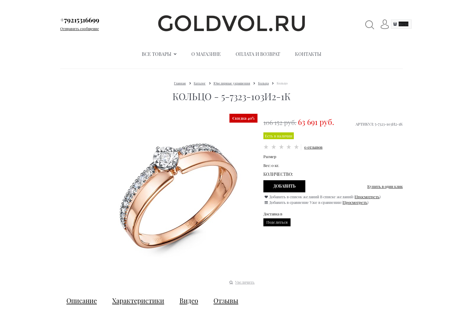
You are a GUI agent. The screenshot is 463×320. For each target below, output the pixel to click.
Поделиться (277, 222)
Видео (189, 300)
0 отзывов (313, 147)
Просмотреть (367, 196)
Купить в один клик (385, 186)
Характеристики (138, 300)
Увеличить (245, 282)
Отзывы (225, 300)
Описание (81, 300)
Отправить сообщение (79, 28)
